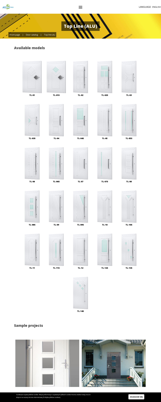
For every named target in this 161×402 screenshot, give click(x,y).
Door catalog (32, 34)
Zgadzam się (136, 397)
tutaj (83, 395)
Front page (15, 34)
